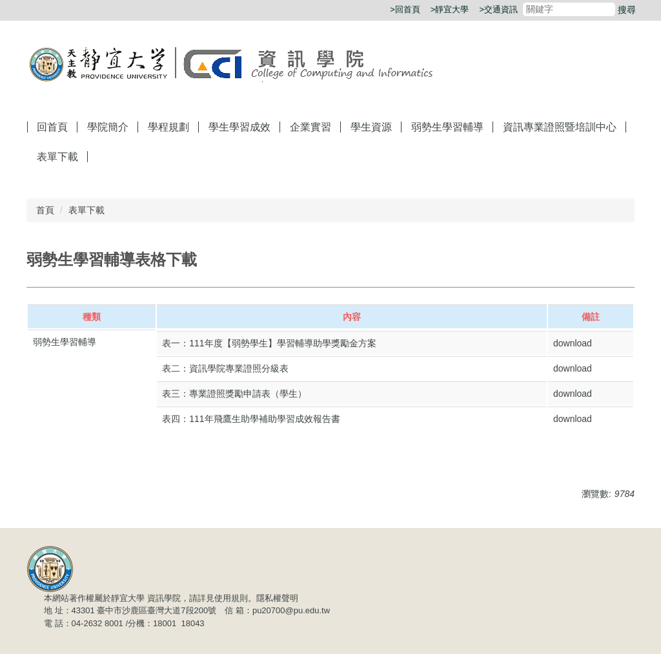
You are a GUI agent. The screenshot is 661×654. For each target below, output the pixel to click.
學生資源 (371, 126)
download (572, 343)
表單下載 (86, 210)
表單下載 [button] (57, 156)
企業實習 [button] (310, 126)
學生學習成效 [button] (239, 126)
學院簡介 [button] (107, 126)
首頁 (45, 210)
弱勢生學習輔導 (447, 126)
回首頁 (52, 126)
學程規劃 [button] (168, 126)
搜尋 (627, 10)
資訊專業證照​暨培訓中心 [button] (559, 126)
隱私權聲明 (277, 598)
